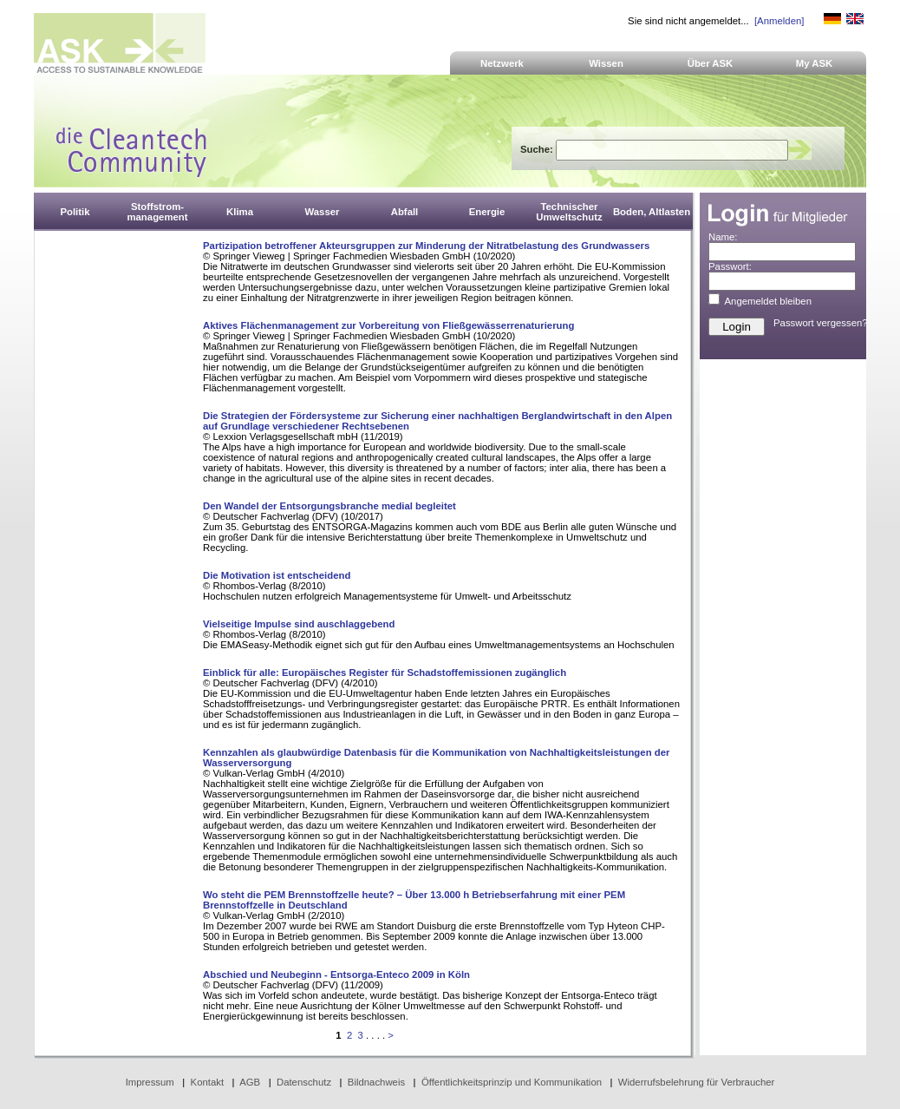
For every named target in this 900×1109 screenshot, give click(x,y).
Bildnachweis (376, 1082)
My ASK (814, 63)
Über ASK (711, 63)
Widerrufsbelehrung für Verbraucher (696, 1082)
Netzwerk (502, 63)
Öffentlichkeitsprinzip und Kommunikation (511, 1082)
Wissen (606, 63)
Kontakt (208, 1082)
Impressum (150, 1082)
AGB (249, 1082)
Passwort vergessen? (820, 323)
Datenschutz (304, 1082)
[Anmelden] (779, 21)
